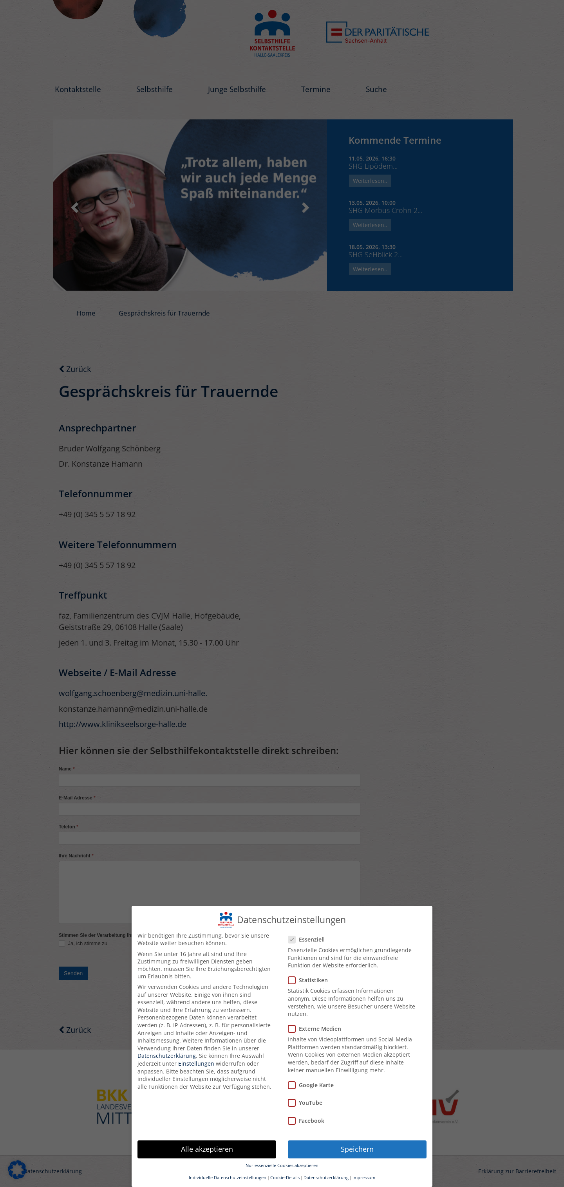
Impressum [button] (363, 1177)
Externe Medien (317, 1028)
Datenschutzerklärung (166, 1055)
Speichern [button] (357, 1149)
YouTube (307, 1102)
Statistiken (310, 980)
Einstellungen (196, 1063)
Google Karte (313, 1085)
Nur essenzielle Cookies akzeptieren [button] (282, 1165)
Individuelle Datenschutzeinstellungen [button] (227, 1177)
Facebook (308, 1120)
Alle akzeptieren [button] (207, 1149)
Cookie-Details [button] (285, 1177)
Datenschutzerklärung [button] (326, 1177)
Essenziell (309, 939)
